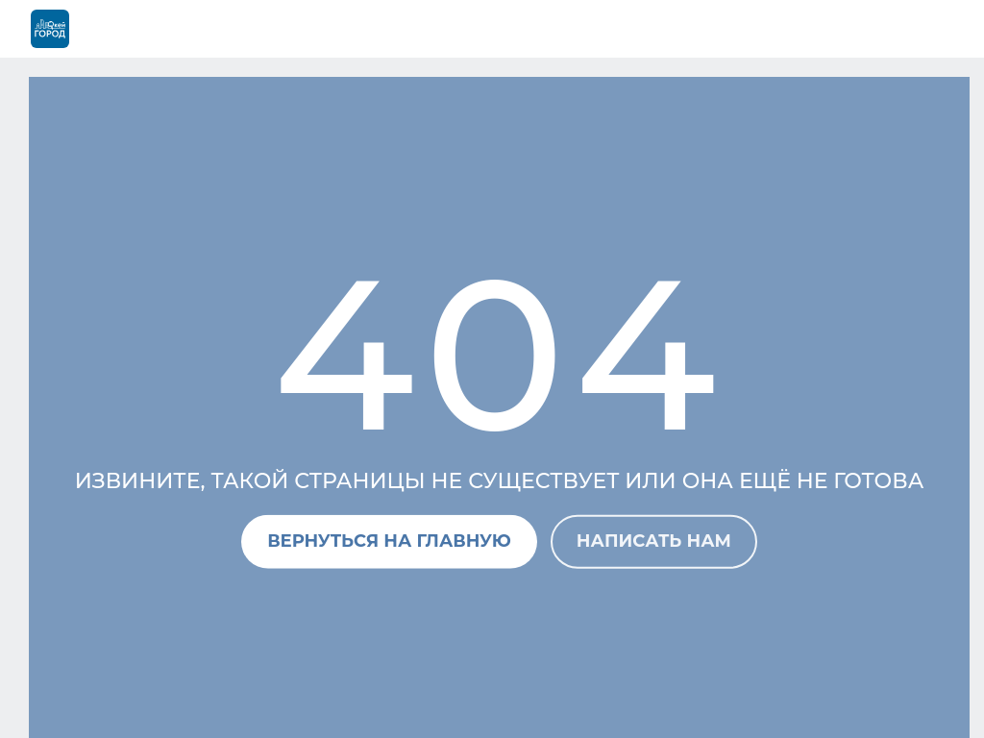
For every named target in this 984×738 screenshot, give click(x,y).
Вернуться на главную (389, 541)
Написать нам (654, 541)
